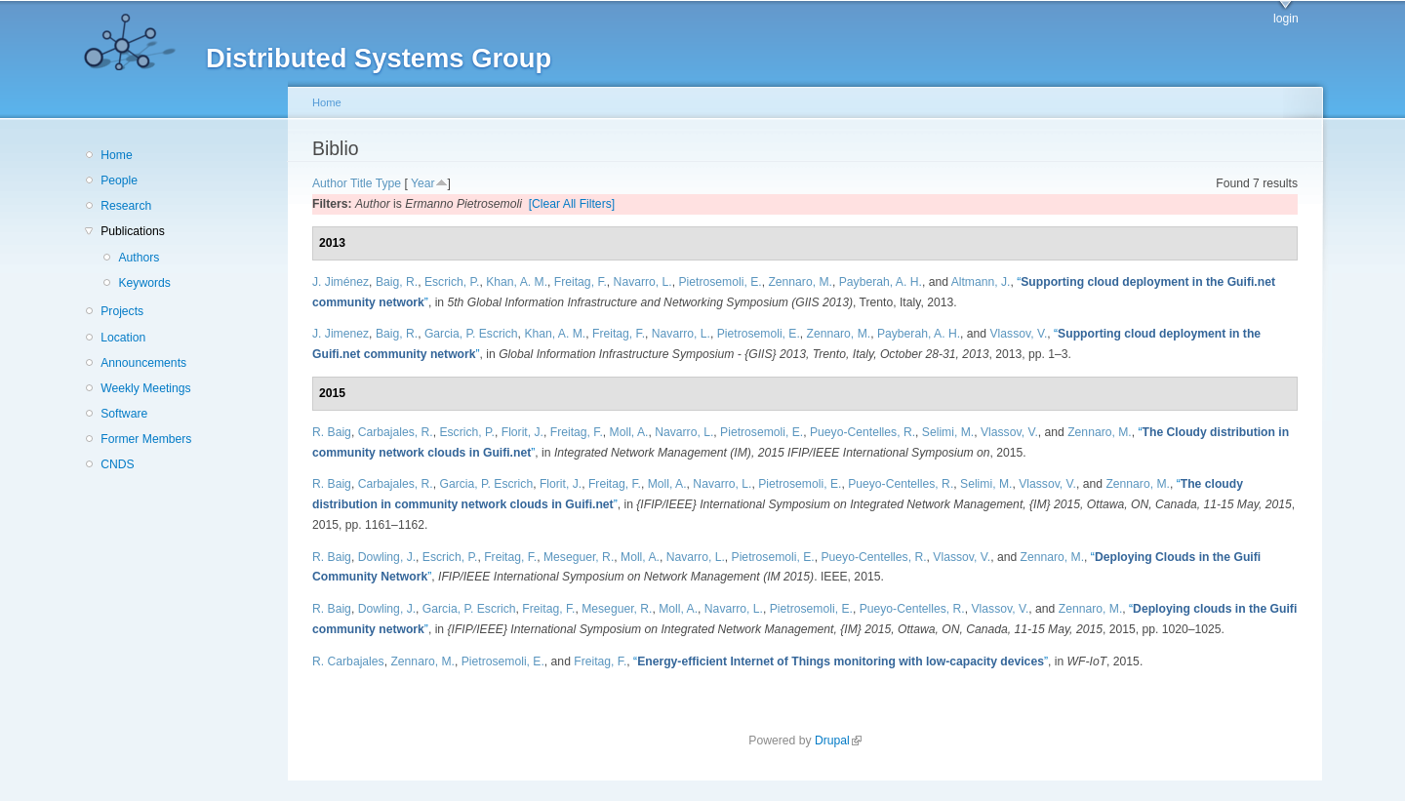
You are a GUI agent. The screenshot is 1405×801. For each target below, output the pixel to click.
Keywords (144, 283)
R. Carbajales (348, 661)
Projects (121, 311)
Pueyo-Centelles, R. (862, 432)
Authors (138, 257)
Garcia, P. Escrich (471, 333)
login (1286, 18)
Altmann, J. (981, 282)
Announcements (143, 363)
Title (361, 183)
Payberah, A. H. (880, 282)
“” (840, 661)
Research (125, 206)
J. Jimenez (340, 333)
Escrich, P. (452, 282)
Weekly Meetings (145, 388)
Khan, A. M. (516, 282)
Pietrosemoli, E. (720, 282)
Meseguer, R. (578, 557)
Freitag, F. (580, 282)
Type (388, 183)
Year (423, 183)
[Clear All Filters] (572, 204)
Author (329, 183)
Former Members (145, 439)
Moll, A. (629, 432)
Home (116, 155)
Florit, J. (522, 432)
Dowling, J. (387, 557)
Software (123, 414)
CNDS (117, 464)
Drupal (838, 740)
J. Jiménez (340, 282)
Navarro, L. (643, 282)
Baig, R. (397, 282)
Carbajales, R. (395, 432)
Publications (132, 231)
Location (122, 337)
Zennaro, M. (800, 282)
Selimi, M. (948, 432)
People (119, 180)
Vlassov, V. (1018, 333)
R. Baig (331, 432)
